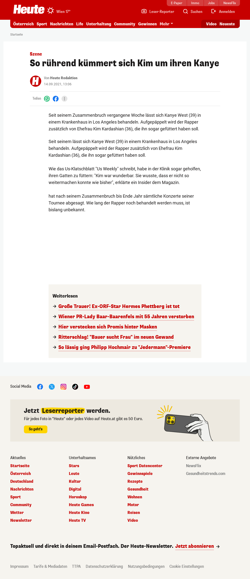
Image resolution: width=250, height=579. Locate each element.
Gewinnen (147, 24)
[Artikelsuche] (192, 11)
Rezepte (135, 481)
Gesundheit (137, 489)
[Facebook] (56, 98)
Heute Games (81, 504)
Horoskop (78, 497)
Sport (42, 24)
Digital (75, 489)
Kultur (75, 481)
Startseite (16, 34)
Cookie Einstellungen (186, 566)
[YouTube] (87, 386)
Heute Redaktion (63, 78)
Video (132, 520)
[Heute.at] (29, 9)
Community (124, 24)
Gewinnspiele (140, 473)
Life (79, 24)
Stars (74, 465)
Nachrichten (61, 24)
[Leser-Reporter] (157, 11)
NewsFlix (193, 465)
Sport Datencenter (144, 465)
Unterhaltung (98, 24)
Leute (74, 473)
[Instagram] (63, 386)
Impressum (19, 566)
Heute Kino (79, 512)
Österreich (23, 24)
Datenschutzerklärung (104, 566)
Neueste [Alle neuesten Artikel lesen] (227, 24)
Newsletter (21, 520)
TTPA (76, 566)
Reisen (133, 512)
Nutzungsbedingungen (146, 566)
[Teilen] (64, 99)
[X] (52, 386)
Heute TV (77, 520)
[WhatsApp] (47, 98)
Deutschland (21, 481)
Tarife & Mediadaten (50, 566)
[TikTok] (75, 386)
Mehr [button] (164, 24)
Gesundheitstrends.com (205, 473)
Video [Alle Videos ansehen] (211, 24)
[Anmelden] (223, 11)
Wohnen (134, 497)
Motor (133, 504)
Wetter (17, 512)
